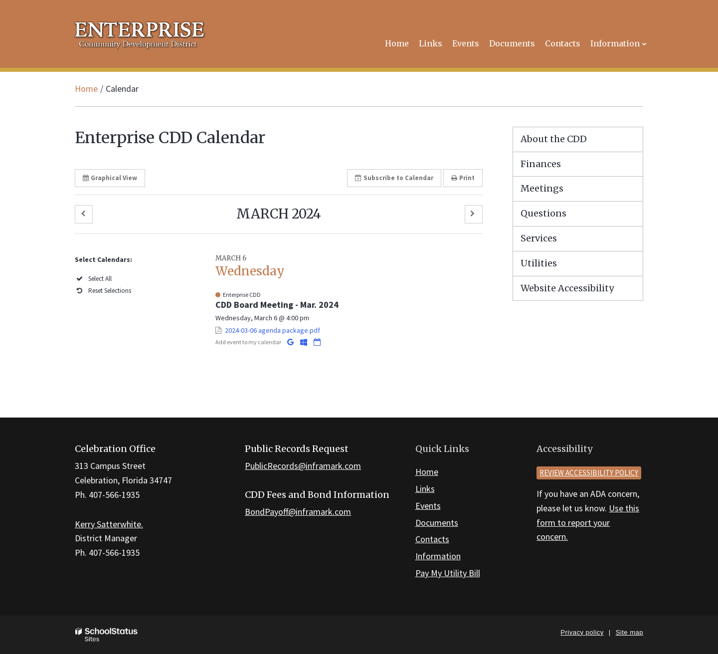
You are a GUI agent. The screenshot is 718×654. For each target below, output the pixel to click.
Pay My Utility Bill (447, 573)
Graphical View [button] (110, 178)
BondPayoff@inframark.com (298, 511)
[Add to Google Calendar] (291, 342)
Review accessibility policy (588, 472)
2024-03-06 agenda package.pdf (272, 330)
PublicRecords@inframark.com (303, 465)
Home (86, 88)
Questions (543, 213)
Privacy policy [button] (581, 632)
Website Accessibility (567, 288)
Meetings (542, 188)
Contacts (432, 539)
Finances (541, 164)
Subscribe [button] (394, 178)
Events (428, 505)
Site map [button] (629, 632)
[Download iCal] (317, 342)
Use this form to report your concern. (588, 522)
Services (539, 238)
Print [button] (463, 178)
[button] (84, 214)
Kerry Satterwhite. (109, 524)
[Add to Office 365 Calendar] (304, 342)
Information (438, 556)
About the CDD (554, 139)
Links (425, 488)
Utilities (539, 263)
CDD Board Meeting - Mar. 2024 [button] (277, 304)
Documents (436, 522)
